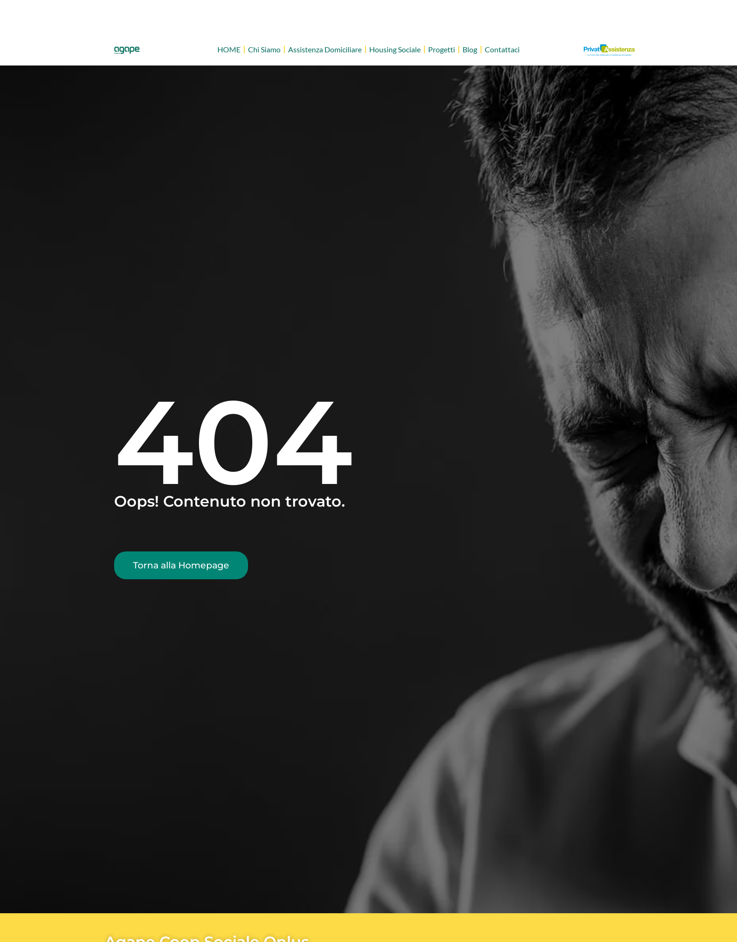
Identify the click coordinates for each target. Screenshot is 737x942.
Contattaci (502, 49)
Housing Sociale (395, 49)
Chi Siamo (264, 49)
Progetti (441, 49)
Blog (470, 49)
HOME (228, 49)
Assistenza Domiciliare (325, 49)
